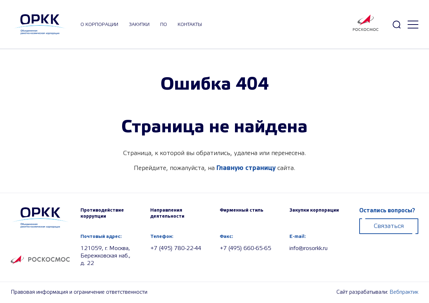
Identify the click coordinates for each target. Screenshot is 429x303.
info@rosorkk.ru (308, 248)
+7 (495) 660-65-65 (245, 248)
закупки (139, 24)
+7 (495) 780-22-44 (175, 248)
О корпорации (99, 24)
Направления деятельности (167, 213)
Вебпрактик (403, 292)
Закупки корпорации (314, 210)
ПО (163, 24)
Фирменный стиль (241, 210)
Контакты (190, 24)
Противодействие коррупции (102, 213)
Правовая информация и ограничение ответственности (79, 292)
